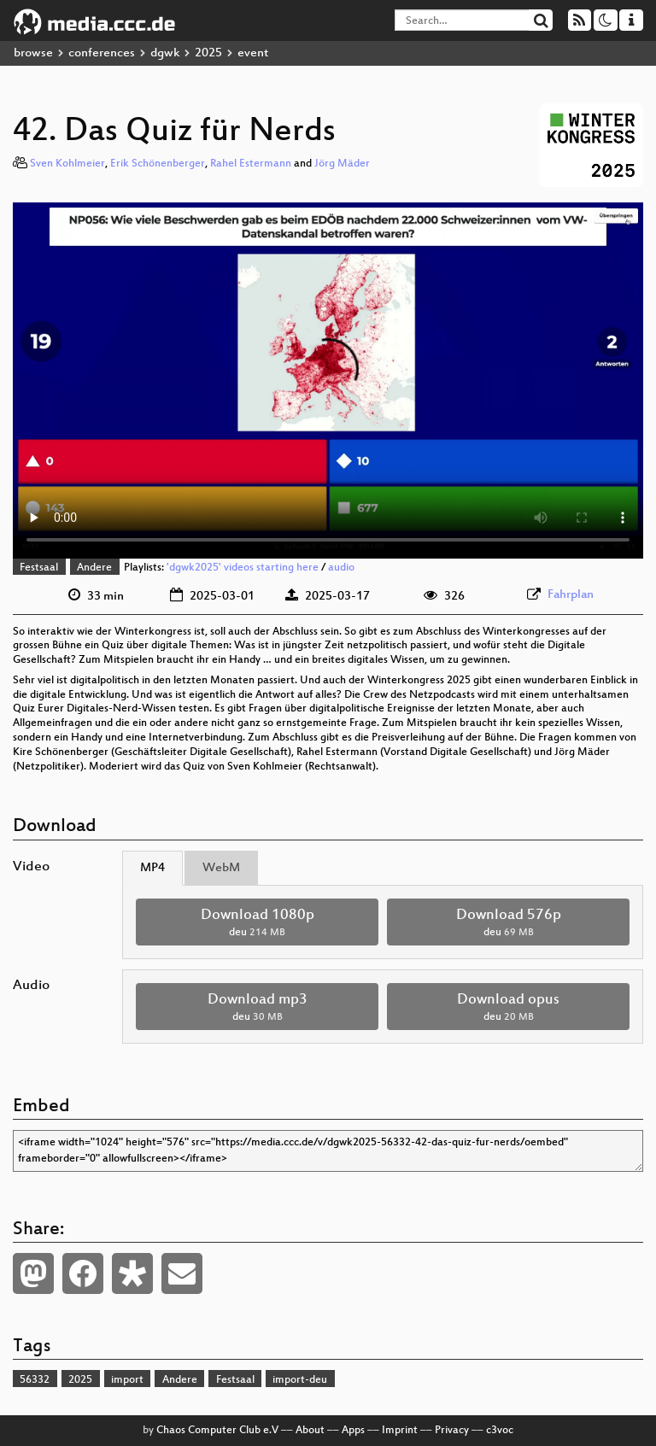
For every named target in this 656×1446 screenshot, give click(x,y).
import (127, 1380)
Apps (353, 1431)
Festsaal (39, 568)
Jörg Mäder (342, 164)
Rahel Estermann (250, 164)
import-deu (299, 1380)
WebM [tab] (221, 868)
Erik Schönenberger (157, 164)
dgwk (164, 53)
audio (341, 568)
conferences (101, 53)
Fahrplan (571, 595)
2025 (208, 53)
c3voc (499, 1431)
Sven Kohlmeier (67, 164)
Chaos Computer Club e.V (217, 1431)
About (310, 1431)
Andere (94, 568)
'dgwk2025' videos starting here (243, 568)
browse (33, 53)
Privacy (452, 1431)
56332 (35, 1380)
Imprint (400, 1431)
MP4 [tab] (152, 868)
